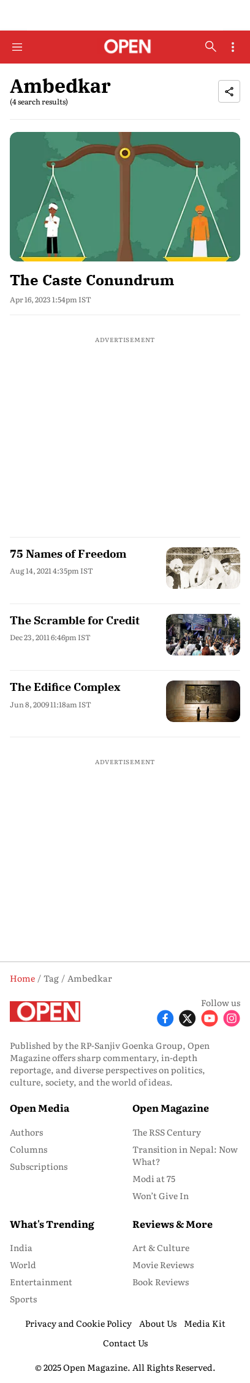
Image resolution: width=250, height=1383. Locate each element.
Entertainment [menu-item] (41, 1281)
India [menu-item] (21, 1247)
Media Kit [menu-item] (204, 1323)
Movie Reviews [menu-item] (163, 1264)
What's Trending (52, 1223)
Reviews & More (172, 1223)
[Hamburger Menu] (17, 47)
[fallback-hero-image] (125, 196)
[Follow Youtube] (209, 1017)
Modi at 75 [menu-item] (153, 1178)
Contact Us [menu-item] (125, 1343)
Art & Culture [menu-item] (160, 1247)
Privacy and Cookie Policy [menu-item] (78, 1323)
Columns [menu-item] (28, 1149)
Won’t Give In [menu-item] (160, 1195)
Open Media (39, 1107)
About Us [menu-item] (157, 1323)
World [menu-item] (23, 1264)
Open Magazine (170, 1107)
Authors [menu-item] (26, 1132)
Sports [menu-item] (23, 1299)
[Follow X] (187, 1017)
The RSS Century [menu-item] (166, 1132)
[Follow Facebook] (165, 1017)
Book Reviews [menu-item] (160, 1281)
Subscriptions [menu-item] (38, 1166)
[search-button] (210, 46)
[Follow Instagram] (231, 1017)
